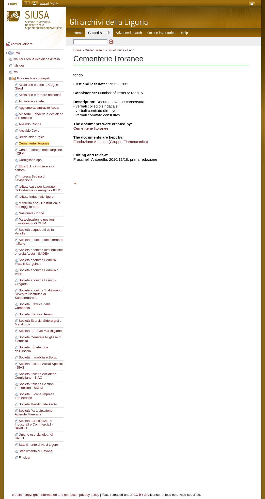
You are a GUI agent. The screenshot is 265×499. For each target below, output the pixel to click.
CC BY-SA (141, 495)
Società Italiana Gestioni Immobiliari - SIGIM (34, 386)
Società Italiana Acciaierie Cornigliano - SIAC (35, 375)
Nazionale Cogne (31, 213)
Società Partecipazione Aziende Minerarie (33, 412)
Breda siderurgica (32, 137)
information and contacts (59, 495)
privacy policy (89, 495)
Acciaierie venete (31, 101)
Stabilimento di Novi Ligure (38, 444)
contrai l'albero (21, 44)
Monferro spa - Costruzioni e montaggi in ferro (38, 205)
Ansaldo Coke (29, 130)
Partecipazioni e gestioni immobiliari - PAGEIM (35, 221)
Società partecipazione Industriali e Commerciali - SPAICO (34, 424)
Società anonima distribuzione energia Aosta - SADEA (39, 251)
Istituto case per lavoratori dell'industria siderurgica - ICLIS (38, 188)
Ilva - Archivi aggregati (33, 78)
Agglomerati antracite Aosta (39, 107)
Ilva (17, 52)
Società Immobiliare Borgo (38, 357)
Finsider (25, 457)
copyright (31, 495)
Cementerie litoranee (34, 143)
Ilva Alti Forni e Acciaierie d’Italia (36, 59)
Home (78, 33)
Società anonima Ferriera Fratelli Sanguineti (35, 262)
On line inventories (161, 33)
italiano (44, 3)
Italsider (18, 65)
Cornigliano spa (30, 160)
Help (184, 33)
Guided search (94, 50)
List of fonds (116, 50)
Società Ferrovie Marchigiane (40, 331)
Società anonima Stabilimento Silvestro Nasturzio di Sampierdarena (38, 294)
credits (17, 495)
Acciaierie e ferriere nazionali (40, 95)
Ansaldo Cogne (30, 124)
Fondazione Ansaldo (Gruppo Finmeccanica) (110, 142)
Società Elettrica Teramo (36, 314)
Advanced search (129, 33)
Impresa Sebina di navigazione (30, 178)
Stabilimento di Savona (35, 451)
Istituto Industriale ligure (36, 196)
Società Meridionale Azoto (38, 404)
